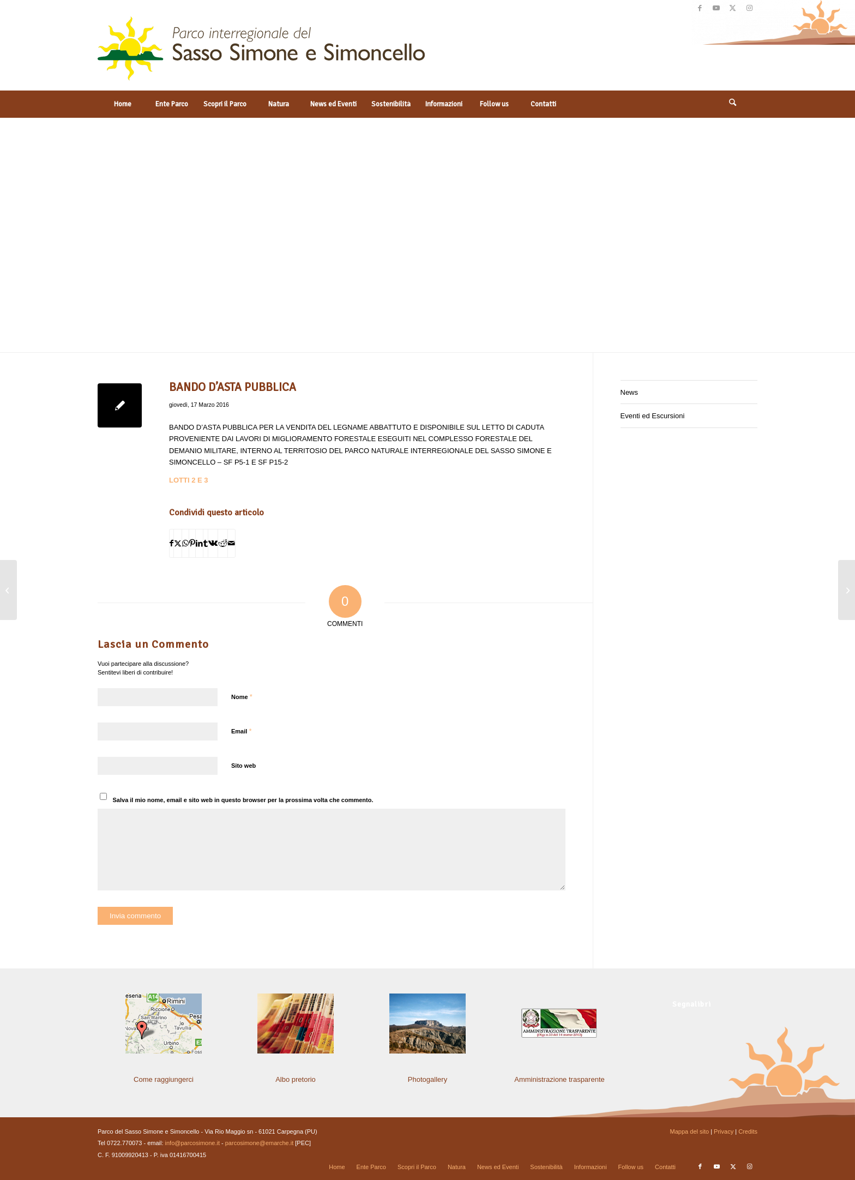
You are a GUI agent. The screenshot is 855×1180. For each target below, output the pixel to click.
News (630, 392)
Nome (241, 697)
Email (241, 731)
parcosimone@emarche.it (259, 1143)
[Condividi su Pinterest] (192, 543)
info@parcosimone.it (192, 1143)
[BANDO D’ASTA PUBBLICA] (846, 590)
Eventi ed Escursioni (653, 416)
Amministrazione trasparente (559, 1079)
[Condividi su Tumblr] (205, 543)
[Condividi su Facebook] (171, 543)
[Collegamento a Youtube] (716, 8)
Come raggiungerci (164, 1079)
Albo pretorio (295, 1079)
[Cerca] (732, 104)
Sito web (243, 765)
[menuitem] (122, 104)
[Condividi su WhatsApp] (185, 543)
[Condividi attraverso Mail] (231, 543)
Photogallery (427, 1079)
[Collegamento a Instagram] (749, 8)
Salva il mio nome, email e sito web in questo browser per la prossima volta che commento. (243, 800)
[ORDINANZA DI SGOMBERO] (8, 590)
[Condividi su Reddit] (222, 543)
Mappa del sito (689, 1131)
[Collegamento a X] (732, 8)
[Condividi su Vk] (213, 543)
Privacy (723, 1131)
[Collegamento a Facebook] (700, 8)
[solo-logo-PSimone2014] (261, 53)
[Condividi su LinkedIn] (199, 543)
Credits (747, 1131)
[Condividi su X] (178, 543)
